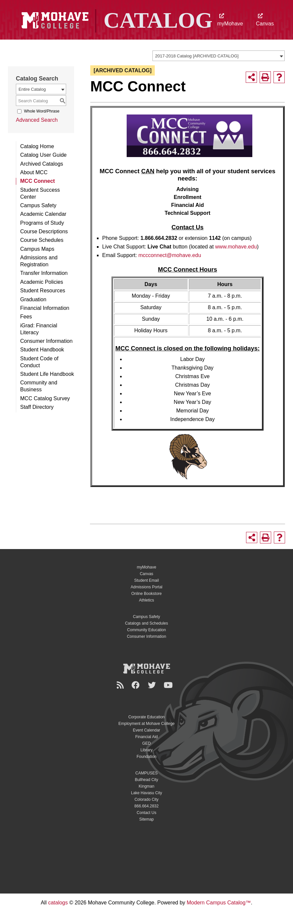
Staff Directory (37, 407)
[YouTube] (169, 685)
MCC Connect (37, 181)
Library (147, 750)
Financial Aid (146, 736)
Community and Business (38, 386)
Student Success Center (40, 193)
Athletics (146, 600)
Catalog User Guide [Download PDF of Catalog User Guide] (43, 155)
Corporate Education (146, 717)
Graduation (33, 299)
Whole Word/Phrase (41, 111)
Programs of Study (42, 223)
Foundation (146, 756)
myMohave (230, 20)
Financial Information (44, 308)
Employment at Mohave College (146, 723)
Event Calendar (146, 730)
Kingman (146, 786)
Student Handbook (42, 349)
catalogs (58, 902)
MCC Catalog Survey (45, 398)
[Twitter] (153, 685)
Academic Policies (41, 282)
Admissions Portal (146, 587)
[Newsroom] (121, 685)
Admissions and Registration (39, 261)
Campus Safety (38, 205)
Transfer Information (43, 273)
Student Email (146, 580)
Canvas (265, 20)
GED (146, 743)
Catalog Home (37, 146)
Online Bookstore (146, 593)
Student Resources (42, 290)
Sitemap (146, 819)
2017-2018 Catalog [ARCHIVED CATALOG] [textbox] (196, 55)
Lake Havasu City (146, 793)
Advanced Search (37, 120)
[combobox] (218, 55)
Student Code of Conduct (39, 362)
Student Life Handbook (47, 374)
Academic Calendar (43, 214)
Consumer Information (46, 341)
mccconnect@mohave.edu (169, 255)
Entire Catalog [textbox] (32, 89)
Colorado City (147, 799)
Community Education (146, 630)
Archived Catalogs (41, 164)
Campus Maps (37, 249)
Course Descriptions (44, 231)
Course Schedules (41, 240)
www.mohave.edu (236, 246)
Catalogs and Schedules (146, 623)
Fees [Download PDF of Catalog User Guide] (26, 316)
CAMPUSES (146, 773)
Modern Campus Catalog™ (219, 902)
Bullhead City (146, 779)
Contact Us (146, 812)
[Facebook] (137, 685)
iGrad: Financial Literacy (38, 329)
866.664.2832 (146, 806)
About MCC (34, 172)
